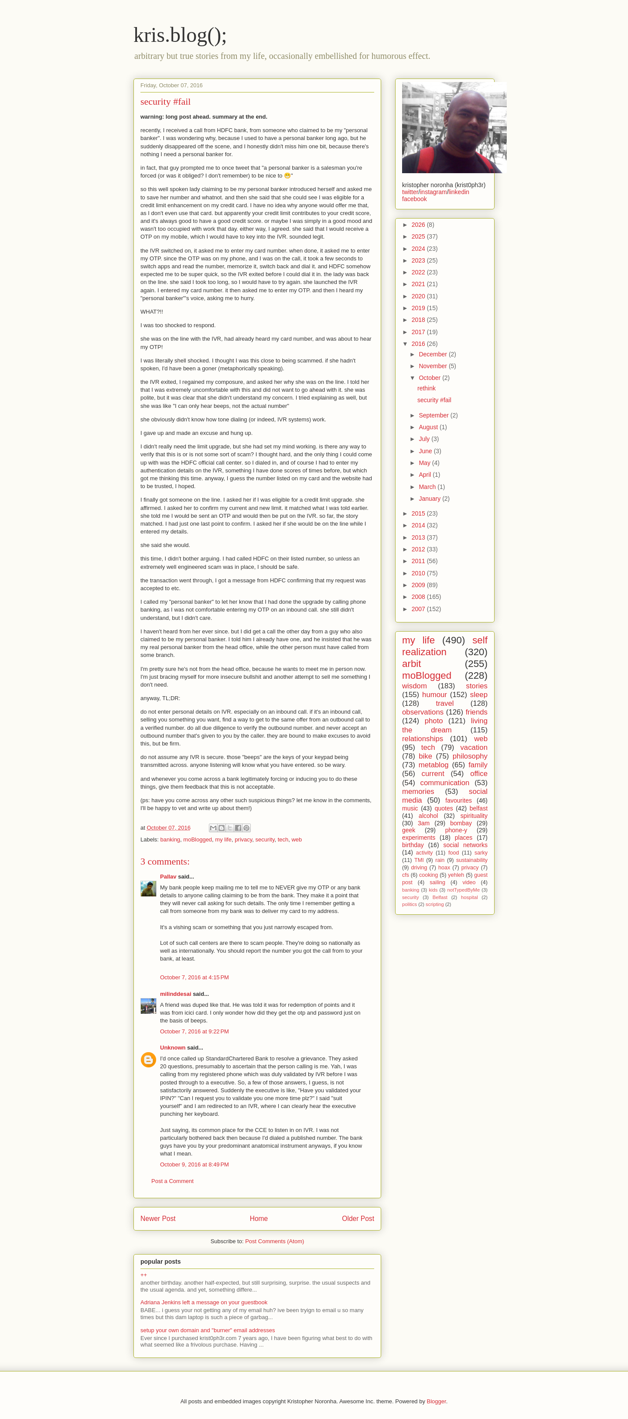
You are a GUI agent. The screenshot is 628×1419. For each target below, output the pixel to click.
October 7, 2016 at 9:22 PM (194, 1031)
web (296, 839)
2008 (419, 596)
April (426, 474)
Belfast (440, 897)
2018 (419, 319)
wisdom (414, 686)
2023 (419, 260)
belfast (479, 808)
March (428, 486)
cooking (428, 875)
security (265, 839)
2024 (419, 248)
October (430, 377)
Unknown (173, 1047)
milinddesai (175, 994)
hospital (469, 897)
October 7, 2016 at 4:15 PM (194, 977)
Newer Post (158, 1218)
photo (434, 721)
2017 (419, 331)
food (453, 853)
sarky (481, 853)
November (433, 365)
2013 (419, 537)
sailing (437, 882)
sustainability (472, 860)
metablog (434, 765)
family (478, 765)
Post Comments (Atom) (274, 1241)
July (425, 438)
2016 (419, 343)
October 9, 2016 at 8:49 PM (194, 1164)
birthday (413, 844)
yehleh (456, 875)
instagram (433, 191)
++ (143, 1275)
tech (283, 839)
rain (439, 860)
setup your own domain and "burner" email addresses (207, 1330)
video (468, 882)
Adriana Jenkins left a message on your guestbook (203, 1302)
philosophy (470, 756)
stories (477, 686)
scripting (435, 904)
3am (424, 823)
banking (170, 839)
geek (408, 830)
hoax (444, 868)
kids (433, 889)
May (425, 462)
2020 (419, 296)
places (463, 837)
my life (223, 839)
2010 (419, 573)
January (430, 498)
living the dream (445, 725)
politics (409, 904)
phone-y (456, 830)
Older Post (358, 1218)
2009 (419, 584)
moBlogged (197, 839)
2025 (419, 236)
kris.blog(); (180, 34)
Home (259, 1218)
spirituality (474, 815)
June (426, 451)
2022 (419, 272)
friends (477, 712)
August (429, 427)
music (410, 808)
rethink (426, 388)
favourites (458, 800)
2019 (419, 307)
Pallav (168, 876)
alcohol (428, 815)
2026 (419, 224)
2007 (419, 608)
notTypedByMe (463, 889)
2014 (419, 525)
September (434, 415)
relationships (422, 739)
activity (424, 853)
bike (425, 756)
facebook (414, 198)
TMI (419, 860)
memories (418, 791)
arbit (411, 663)
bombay (461, 823)
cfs (405, 875)
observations (423, 712)
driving (419, 868)
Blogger (436, 1401)
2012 (419, 549)
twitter (410, 191)
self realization (445, 646)
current (433, 773)
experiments (418, 837)
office (479, 773)
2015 (419, 513)
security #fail (434, 400)
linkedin (459, 191)
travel (445, 703)
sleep (479, 695)
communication (445, 783)
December (433, 354)
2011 (419, 560)
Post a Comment (172, 1181)
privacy (243, 839)
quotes (444, 808)
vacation (474, 747)
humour (434, 695)
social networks (465, 844)
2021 (419, 283)
